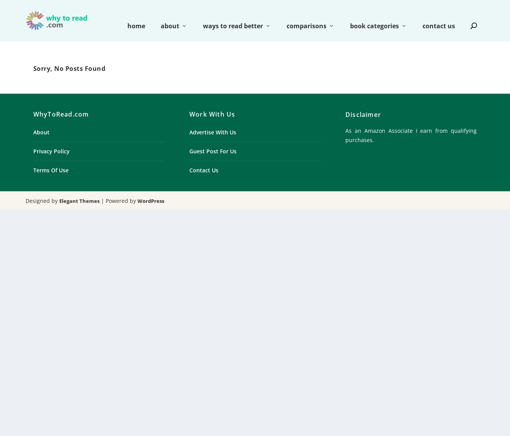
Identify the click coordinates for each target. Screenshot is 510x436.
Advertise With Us (212, 121)
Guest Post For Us (213, 140)
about (170, 16)
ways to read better (233, 16)
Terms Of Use (51, 159)
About (41, 121)
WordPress (150, 190)
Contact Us (203, 159)
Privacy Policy (51, 140)
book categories (374, 16)
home (136, 16)
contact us (438, 16)
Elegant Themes (79, 190)
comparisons (306, 16)
